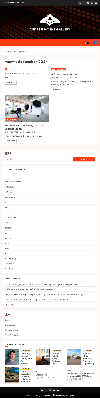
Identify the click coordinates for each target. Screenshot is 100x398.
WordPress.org (11, 335)
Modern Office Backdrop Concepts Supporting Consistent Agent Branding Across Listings (44, 294)
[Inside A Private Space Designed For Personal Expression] (43, 357)
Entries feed (10, 325)
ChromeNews (57, 395)
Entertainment (12, 119)
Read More (10, 83)
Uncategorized (11, 263)
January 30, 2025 (75, 379)
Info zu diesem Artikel (64, 74)
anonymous (10, 197)
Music (7, 243)
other (7, 253)
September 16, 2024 (23, 132)
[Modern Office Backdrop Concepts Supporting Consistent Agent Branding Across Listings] (74, 357)
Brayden (9, 74)
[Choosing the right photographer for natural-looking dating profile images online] (12, 357)
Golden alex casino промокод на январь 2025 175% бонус (81, 374)
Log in (7, 320)
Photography (10, 258)
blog (7, 207)
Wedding (9, 268)
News (7, 248)
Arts (6, 202)
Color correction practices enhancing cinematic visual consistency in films (37, 299)
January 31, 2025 (44, 378)
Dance (7, 212)
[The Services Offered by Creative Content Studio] (27, 108)
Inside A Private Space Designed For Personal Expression (30, 289)
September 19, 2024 (70, 78)
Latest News (10, 304)
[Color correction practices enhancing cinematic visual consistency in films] (12, 375)
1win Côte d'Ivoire (58, 69)
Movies (8, 238)
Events (7, 222)
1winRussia (10, 187)
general (8, 228)
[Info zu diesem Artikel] (73, 69)
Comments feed (11, 330)
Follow (96, 42)
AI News (8, 192)
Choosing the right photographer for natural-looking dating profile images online (41, 284)
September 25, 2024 (23, 74)
